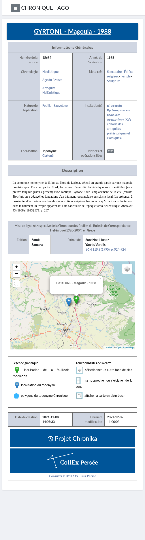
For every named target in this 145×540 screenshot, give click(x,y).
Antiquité (48, 88)
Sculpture (113, 81)
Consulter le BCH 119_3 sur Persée (72, 476)
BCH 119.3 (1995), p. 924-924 (105, 249)
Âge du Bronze (52, 80)
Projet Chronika (72, 438)
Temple (125, 76)
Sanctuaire (114, 71)
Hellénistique (51, 92)
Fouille (46, 105)
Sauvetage (61, 105)
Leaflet (108, 347)
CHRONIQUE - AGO (45, 7)
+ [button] (16, 267)
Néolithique (50, 71)
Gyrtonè (47, 155)
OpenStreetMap (125, 347)
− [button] (16, 274)
